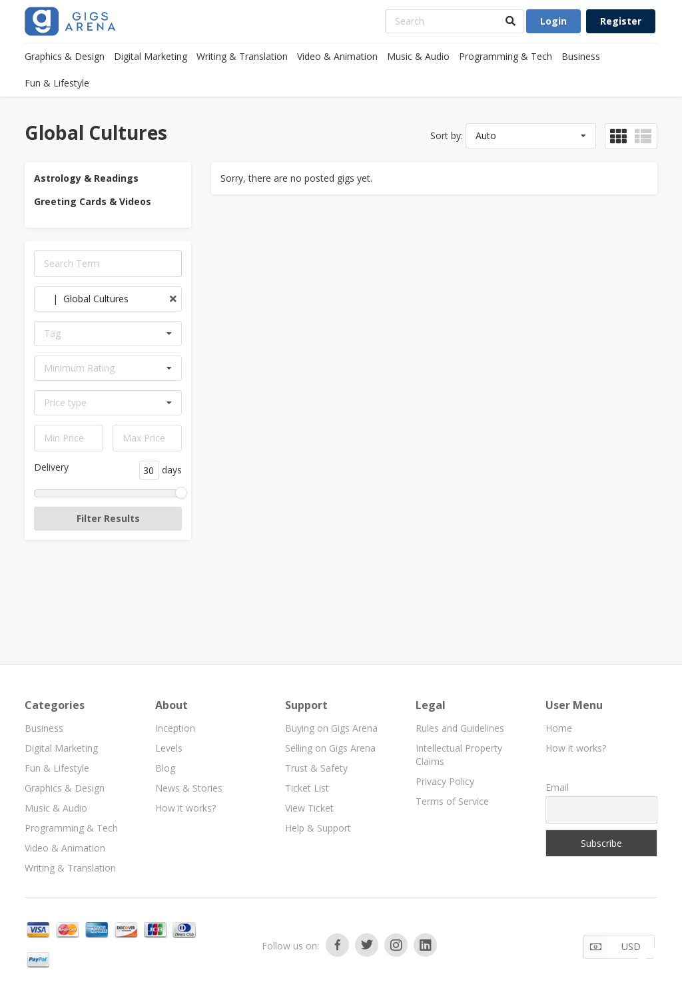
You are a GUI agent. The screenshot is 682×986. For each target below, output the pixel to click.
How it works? (185, 808)
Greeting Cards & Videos (92, 201)
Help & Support (318, 828)
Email (557, 787)
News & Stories (188, 788)
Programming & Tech (505, 56)
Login (553, 21)
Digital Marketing (150, 56)
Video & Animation (337, 56)
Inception (175, 728)
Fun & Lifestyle (57, 83)
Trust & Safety (316, 768)
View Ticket (309, 808)
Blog (165, 768)
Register (620, 21)
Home (558, 728)
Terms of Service (452, 801)
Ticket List (307, 788)
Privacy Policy (445, 781)
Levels (168, 748)
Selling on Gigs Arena (330, 748)
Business (580, 56)
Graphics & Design (65, 56)
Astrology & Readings (86, 178)
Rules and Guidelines (460, 728)
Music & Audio (418, 56)
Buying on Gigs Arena (331, 728)
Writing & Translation (242, 56)
